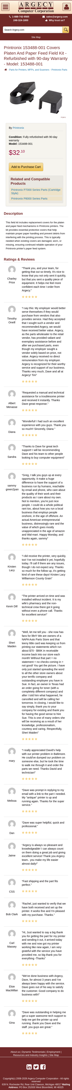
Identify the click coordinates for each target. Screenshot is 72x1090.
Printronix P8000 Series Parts (29, 198)
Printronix (18, 127)
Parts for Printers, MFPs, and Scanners (29, 69)
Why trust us (54, 20)
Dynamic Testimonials (33, 1052)
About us (15, 1052)
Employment (53, 1052)
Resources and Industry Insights (30, 1055)
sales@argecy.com (55, 16)
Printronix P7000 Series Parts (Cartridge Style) (35, 191)
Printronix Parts (59, 69)
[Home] (5, 70)
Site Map (36, 37)
